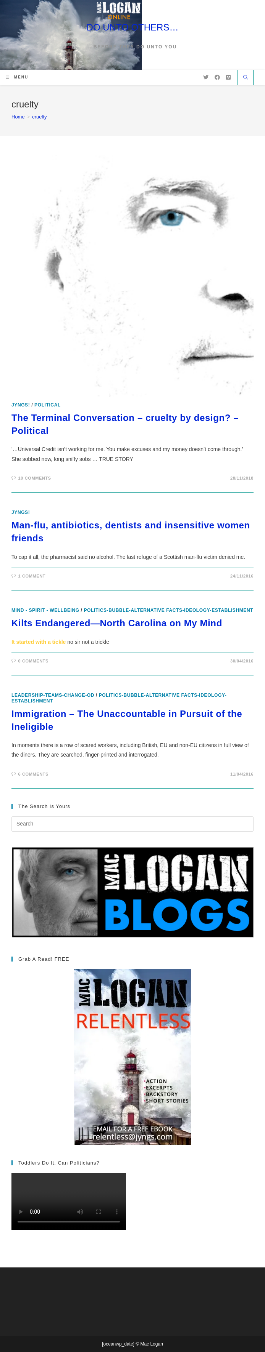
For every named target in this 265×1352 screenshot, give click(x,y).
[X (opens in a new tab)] (206, 77)
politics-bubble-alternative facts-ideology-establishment (168, 610)
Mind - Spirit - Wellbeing (45, 610)
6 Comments (33, 774)
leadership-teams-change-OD (52, 695)
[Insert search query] (132, 824)
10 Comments (34, 478)
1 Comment (31, 576)
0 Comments (33, 661)
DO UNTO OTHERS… (133, 27)
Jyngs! (20, 405)
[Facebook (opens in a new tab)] (217, 77)
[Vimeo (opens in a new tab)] (228, 77)
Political (47, 405)
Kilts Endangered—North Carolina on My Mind (116, 623)
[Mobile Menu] (17, 77)
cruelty (39, 117)
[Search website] (245, 78)
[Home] (18, 117)
